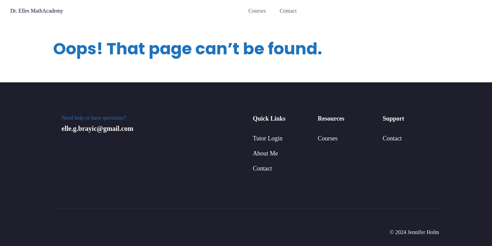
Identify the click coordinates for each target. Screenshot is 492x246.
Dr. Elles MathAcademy (36, 11)
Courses (257, 11)
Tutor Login (268, 138)
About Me (265, 153)
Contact (288, 11)
